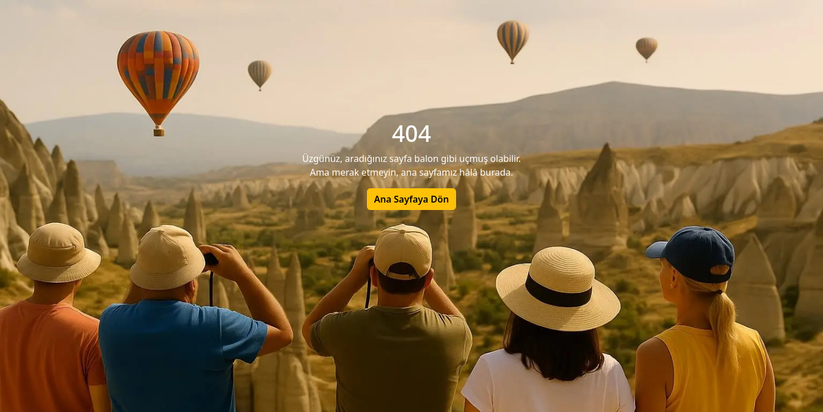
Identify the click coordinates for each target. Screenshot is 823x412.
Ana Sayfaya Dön (411, 199)
